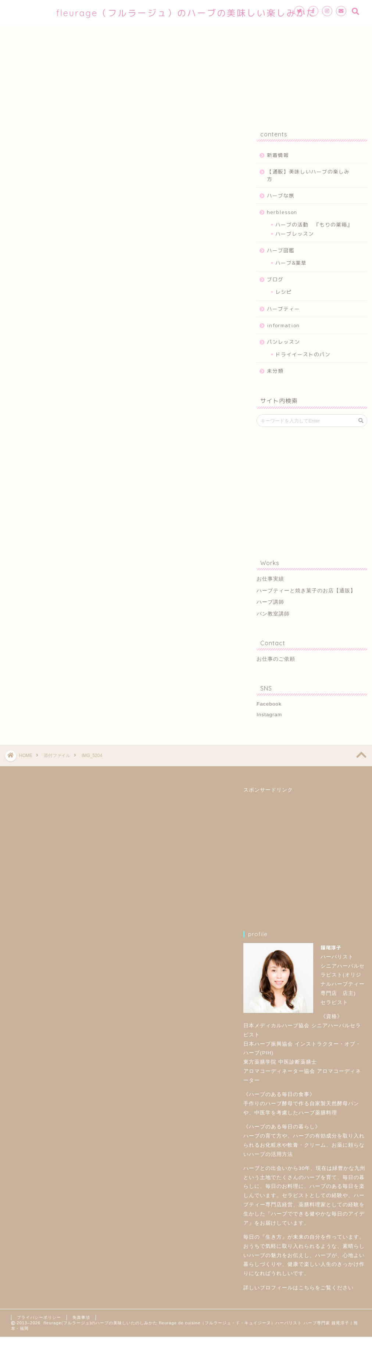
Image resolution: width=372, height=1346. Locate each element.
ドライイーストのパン (302, 354)
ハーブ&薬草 (291, 262)
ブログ (275, 279)
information (283, 325)
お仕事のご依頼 (276, 659)
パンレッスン (283, 341)
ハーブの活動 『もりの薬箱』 (314, 224)
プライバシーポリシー (39, 1317)
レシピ (283, 291)
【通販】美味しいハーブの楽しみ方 (308, 175)
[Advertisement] (310, 491)
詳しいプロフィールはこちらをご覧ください (298, 1287)
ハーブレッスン (294, 233)
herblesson (282, 211)
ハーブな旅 (280, 195)
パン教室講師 (273, 614)
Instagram (269, 714)
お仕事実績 (270, 579)
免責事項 (81, 1317)
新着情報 (278, 154)
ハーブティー (283, 308)
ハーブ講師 (270, 602)
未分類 (275, 370)
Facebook (269, 704)
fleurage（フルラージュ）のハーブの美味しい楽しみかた (186, 12)
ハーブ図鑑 (280, 250)
